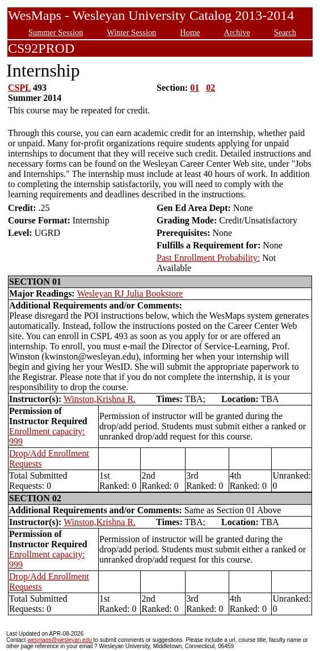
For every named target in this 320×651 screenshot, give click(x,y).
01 (194, 87)
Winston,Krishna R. (100, 399)
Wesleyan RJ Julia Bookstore (130, 293)
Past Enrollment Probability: (208, 258)
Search (285, 32)
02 (210, 87)
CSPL (19, 87)
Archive (237, 32)
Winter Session (131, 32)
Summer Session (55, 32)
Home (190, 32)
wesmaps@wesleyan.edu (60, 640)
